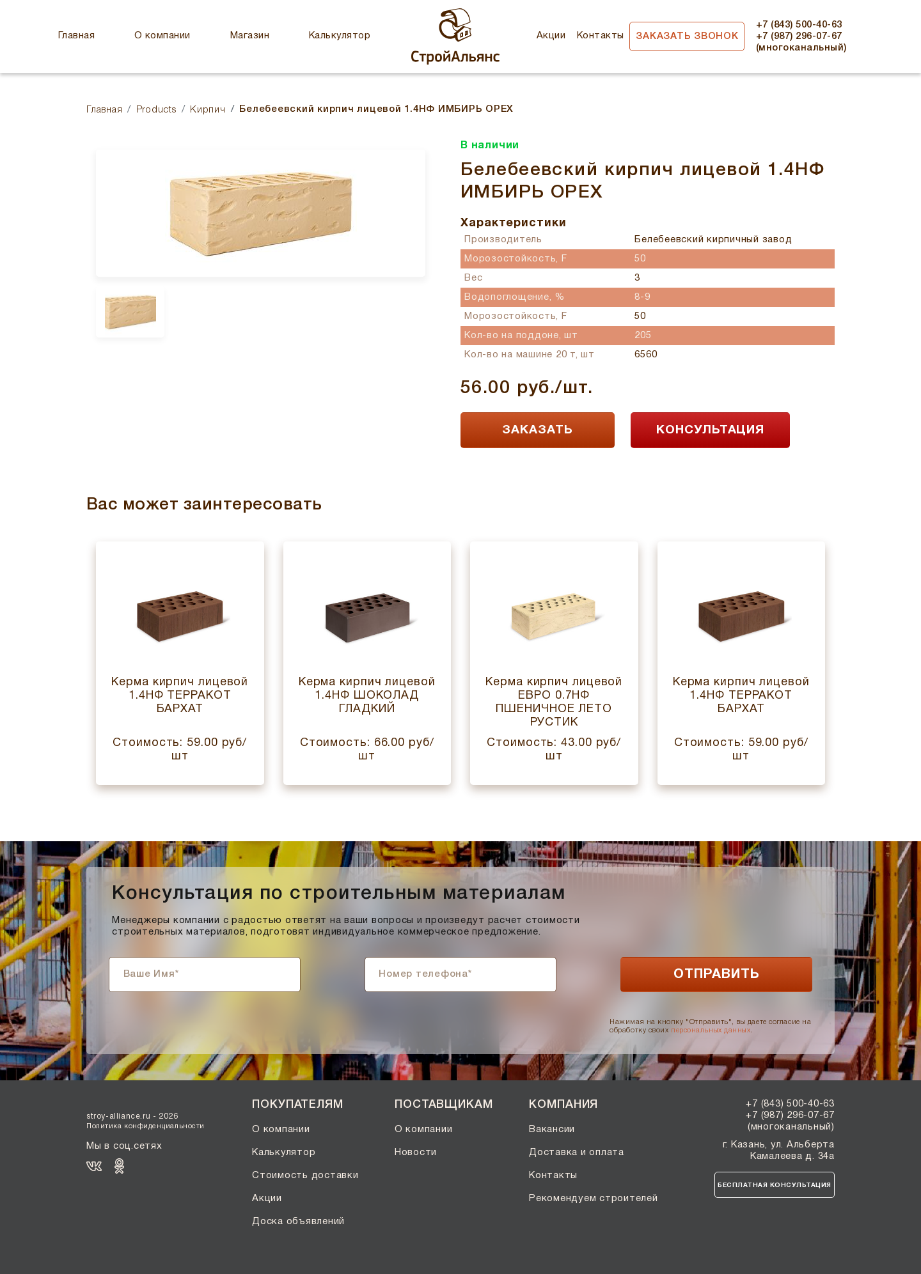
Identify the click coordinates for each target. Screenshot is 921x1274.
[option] (260, 213)
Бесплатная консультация (774, 1185)
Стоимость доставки (305, 1175)
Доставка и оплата (576, 1152)
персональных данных (710, 1030)
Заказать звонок (687, 36)
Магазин (249, 35)
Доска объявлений (298, 1221)
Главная (76, 35)
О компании (162, 35)
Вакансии (552, 1129)
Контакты (600, 35)
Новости (416, 1152)
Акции (551, 35)
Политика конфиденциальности (145, 1126)
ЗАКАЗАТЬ (537, 430)
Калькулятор (339, 35)
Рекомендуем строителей (593, 1198)
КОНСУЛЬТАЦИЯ (710, 430)
